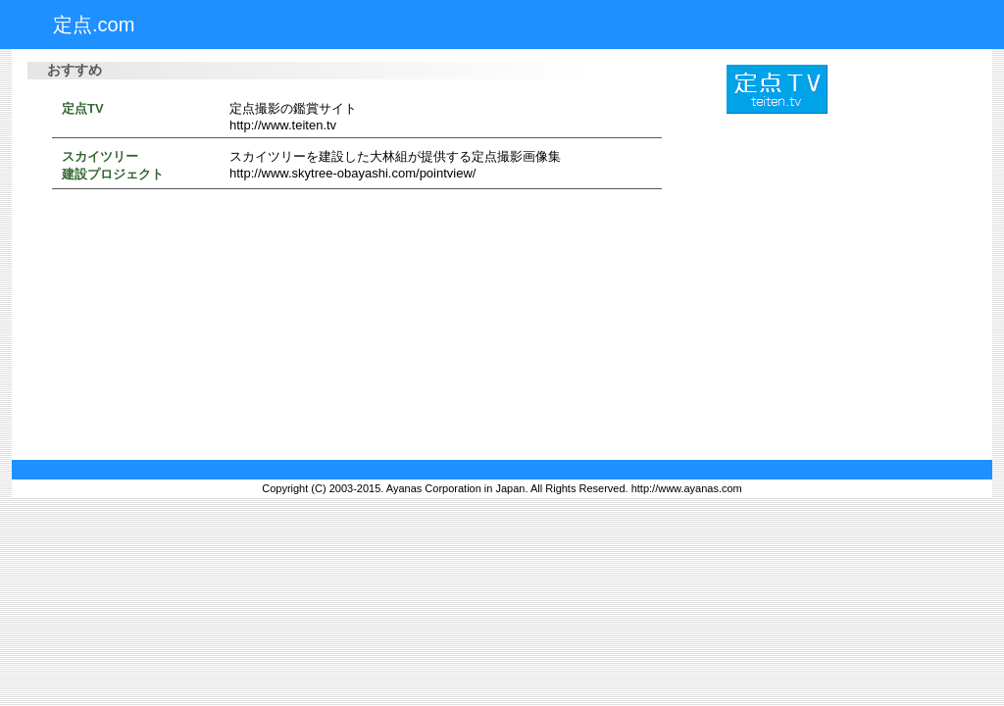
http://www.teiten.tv (282, 125)
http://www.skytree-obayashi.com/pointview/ (352, 173)
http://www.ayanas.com (686, 488)
